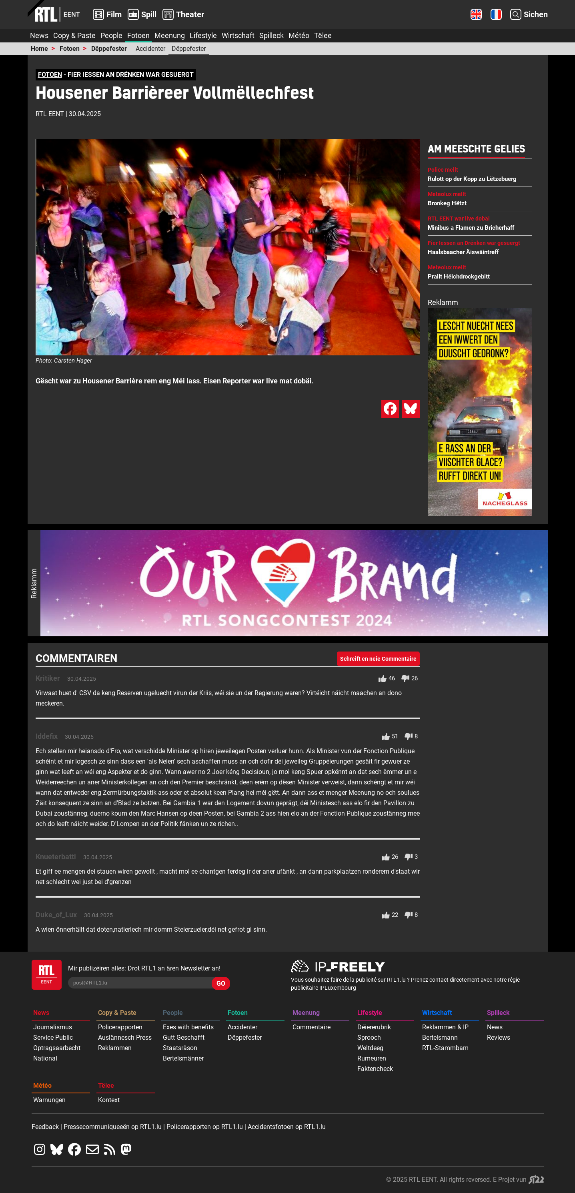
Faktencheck (375, 1069)
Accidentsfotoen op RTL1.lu (287, 1127)
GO (220, 983)
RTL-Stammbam (445, 1048)
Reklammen (115, 1048)
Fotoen (138, 35)
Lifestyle (203, 35)
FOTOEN (50, 74)
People (111, 35)
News (39, 35)
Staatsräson (180, 1048)
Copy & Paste (74, 35)
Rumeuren (371, 1058)
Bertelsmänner (183, 1058)
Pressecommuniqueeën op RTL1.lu (113, 1127)
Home (39, 48)
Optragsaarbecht (56, 1048)
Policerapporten (120, 1027)
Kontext (109, 1100)
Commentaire (312, 1027)
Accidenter (150, 48)
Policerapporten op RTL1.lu (204, 1127)
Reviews (498, 1037)
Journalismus (52, 1027)
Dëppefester (109, 48)
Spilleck (271, 35)
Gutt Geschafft (183, 1037)
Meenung (169, 35)
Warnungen (49, 1100)
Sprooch (369, 1037)
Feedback (45, 1127)
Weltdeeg (370, 1048)
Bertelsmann (440, 1037)
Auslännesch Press (125, 1037)
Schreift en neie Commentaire (378, 659)
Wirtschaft (238, 35)
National (45, 1058)
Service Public (53, 1037)
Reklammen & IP (445, 1027)
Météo (299, 35)
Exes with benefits (188, 1027)
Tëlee (323, 35)
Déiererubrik (374, 1027)
